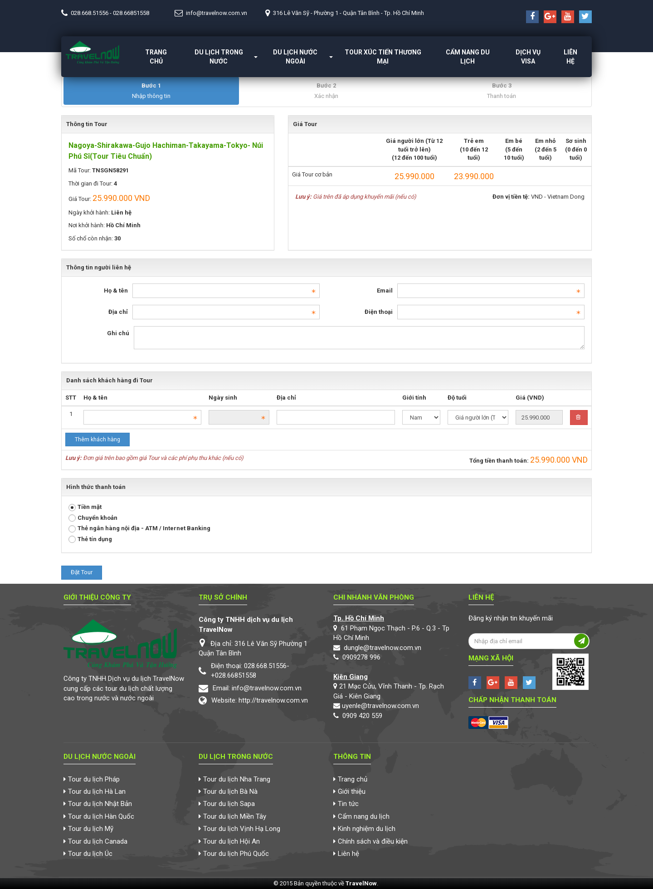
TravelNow (361, 883)
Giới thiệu (351, 791)
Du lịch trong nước (219, 57)
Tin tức (348, 804)
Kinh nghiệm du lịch (366, 829)
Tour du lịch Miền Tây (234, 816)
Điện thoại (379, 311)
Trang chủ (156, 57)
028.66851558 (131, 13)
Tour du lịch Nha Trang (236, 779)
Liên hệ (570, 57)
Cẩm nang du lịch (468, 57)
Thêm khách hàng (97, 439)
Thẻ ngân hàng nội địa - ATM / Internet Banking (139, 528)
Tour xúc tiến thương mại (383, 57)
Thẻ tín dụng (90, 539)
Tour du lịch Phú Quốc (236, 854)
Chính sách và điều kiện (373, 841)
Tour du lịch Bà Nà (230, 791)
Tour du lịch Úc (90, 854)
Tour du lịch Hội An (231, 841)
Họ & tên (116, 290)
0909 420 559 (362, 716)
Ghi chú (118, 333)
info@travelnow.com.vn (216, 13)
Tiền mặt (85, 507)
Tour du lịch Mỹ (90, 829)
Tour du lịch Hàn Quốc (101, 816)
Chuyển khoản (92, 518)
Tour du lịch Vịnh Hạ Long (241, 829)
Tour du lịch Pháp (94, 779)
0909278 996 (361, 657)
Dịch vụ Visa (528, 57)
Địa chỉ (118, 311)
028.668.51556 (89, 13)
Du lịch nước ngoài (295, 57)
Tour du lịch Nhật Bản (100, 804)
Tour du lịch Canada (97, 841)
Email (385, 290)
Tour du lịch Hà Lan (97, 791)
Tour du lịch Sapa (229, 804)
